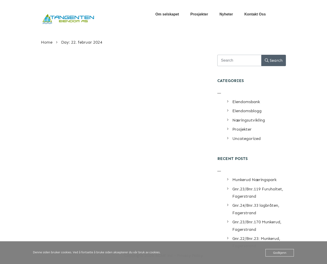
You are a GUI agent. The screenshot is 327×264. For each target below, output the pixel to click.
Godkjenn (279, 253)
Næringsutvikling (248, 120)
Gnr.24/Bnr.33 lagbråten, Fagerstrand (255, 209)
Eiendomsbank (246, 101)
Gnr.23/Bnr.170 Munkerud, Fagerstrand (256, 225)
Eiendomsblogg (247, 110)
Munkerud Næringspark (254, 179)
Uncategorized (246, 138)
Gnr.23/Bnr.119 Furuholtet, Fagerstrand (257, 193)
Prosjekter (242, 129)
